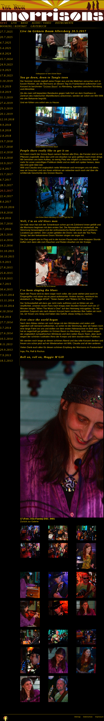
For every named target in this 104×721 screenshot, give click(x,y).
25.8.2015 (6, 273)
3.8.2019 (5, 92)
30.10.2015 (7, 256)
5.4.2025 (5, 48)
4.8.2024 (5, 53)
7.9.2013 (5, 355)
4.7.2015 (5, 283)
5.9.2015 (5, 262)
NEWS (3, 23)
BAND (24, 23)
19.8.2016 (6, 212)
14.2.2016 (6, 245)
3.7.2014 (5, 327)
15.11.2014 (7, 300)
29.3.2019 (6, 108)
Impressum (99, 717)
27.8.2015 (6, 267)
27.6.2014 (6, 333)
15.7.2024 (6, 59)
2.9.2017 (5, 168)
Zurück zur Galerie (29, 521)
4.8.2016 (5, 218)
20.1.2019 (6, 113)
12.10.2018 (7, 119)
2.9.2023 (5, 70)
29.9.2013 (6, 349)
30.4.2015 (6, 289)
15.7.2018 (6, 146)
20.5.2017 (6, 190)
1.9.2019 (5, 86)
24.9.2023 (6, 64)
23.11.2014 (7, 294)
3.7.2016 (5, 229)
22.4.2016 (6, 240)
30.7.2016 (6, 223)
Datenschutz (87, 717)
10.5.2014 (6, 338)
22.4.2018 (6, 152)
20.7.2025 (6, 37)
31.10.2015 (7, 251)
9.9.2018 (5, 124)
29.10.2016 (7, 207)
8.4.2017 (5, 201)
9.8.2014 (5, 316)
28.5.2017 (6, 185)
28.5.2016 (6, 234)
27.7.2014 (6, 322)
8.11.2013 (6, 344)
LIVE (14, 23)
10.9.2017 (6, 163)
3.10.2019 (6, 81)
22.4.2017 (6, 196)
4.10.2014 (6, 311)
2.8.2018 (5, 135)
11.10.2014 (7, 305)
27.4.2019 (6, 102)
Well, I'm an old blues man (39, 221)
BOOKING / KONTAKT (13, 26)
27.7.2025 (6, 31)
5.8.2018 (5, 130)
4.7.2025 (5, 42)
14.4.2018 (6, 157)
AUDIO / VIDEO (41, 23)
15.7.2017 (6, 174)
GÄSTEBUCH (38, 26)
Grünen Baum (50, 86)
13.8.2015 (6, 278)
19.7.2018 (6, 141)
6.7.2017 (5, 179)
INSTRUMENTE (64, 23)
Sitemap (77, 717)
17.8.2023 (6, 75)
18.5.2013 (6, 360)
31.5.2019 (6, 97)
